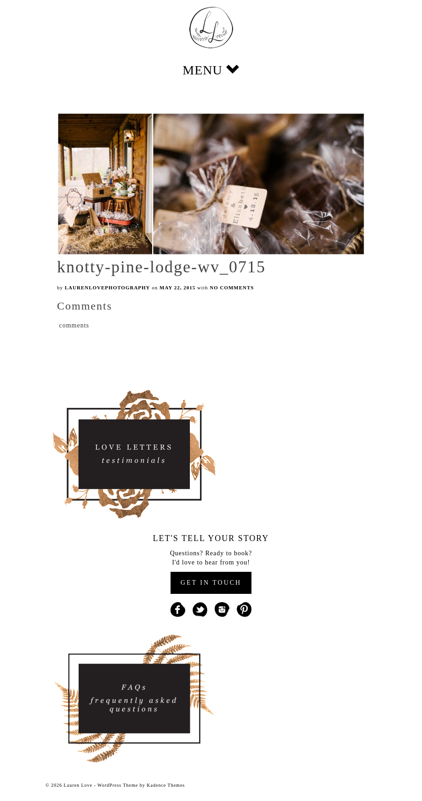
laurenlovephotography (107, 287)
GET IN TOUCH (211, 582)
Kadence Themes (166, 785)
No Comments (232, 287)
